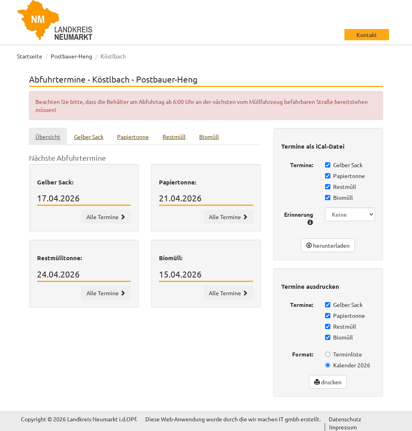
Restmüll (340, 186)
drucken (328, 381)
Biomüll (339, 197)
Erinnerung (298, 218)
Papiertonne (345, 175)
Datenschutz (345, 419)
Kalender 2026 (347, 365)
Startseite (29, 56)
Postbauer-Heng (71, 56)
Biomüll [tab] (209, 136)
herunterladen (328, 245)
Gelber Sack (344, 164)
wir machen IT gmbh (273, 419)
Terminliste (343, 354)
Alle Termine (106, 216)
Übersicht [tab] (47, 136)
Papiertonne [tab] (133, 136)
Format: (302, 354)
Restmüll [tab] (174, 136)
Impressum (343, 427)
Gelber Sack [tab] (88, 136)
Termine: (301, 164)
